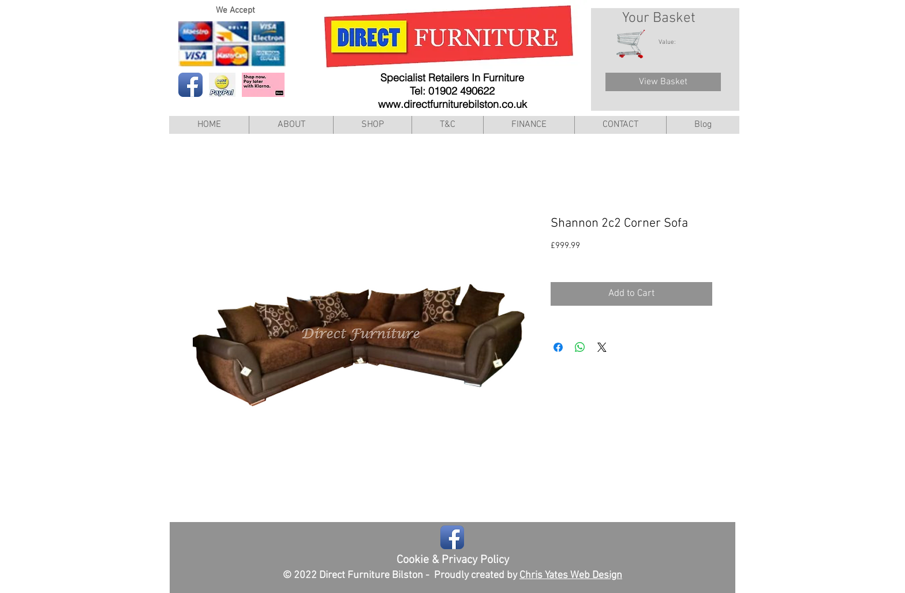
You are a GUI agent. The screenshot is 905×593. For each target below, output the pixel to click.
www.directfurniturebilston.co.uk (452, 104)
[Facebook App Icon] (190, 85)
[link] (673, 42)
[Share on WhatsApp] (580, 347)
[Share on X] (602, 347)
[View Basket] (663, 82)
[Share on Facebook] (558, 347)
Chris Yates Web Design (570, 575)
